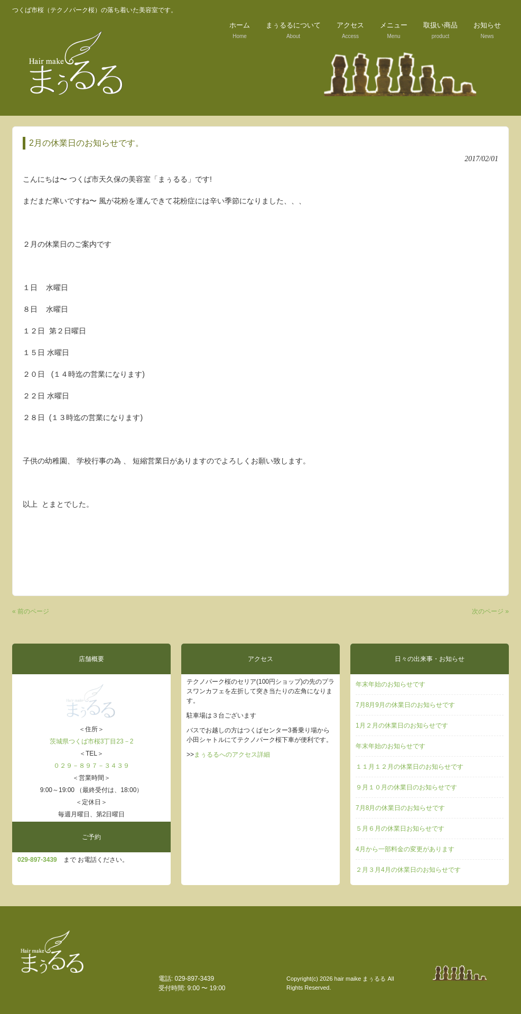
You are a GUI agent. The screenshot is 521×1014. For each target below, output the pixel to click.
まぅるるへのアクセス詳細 (232, 754)
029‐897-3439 (37, 859)
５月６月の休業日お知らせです (400, 828)
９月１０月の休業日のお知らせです (406, 787)
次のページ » (490, 611)
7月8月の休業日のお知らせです (400, 808)
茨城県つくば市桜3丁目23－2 (92, 741)
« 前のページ (30, 611)
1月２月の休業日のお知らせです (402, 725)
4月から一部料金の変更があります (405, 849)
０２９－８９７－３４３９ (91, 765)
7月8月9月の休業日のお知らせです (405, 705)
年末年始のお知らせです (390, 684)
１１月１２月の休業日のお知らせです (409, 766)
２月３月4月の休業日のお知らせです (408, 869)
